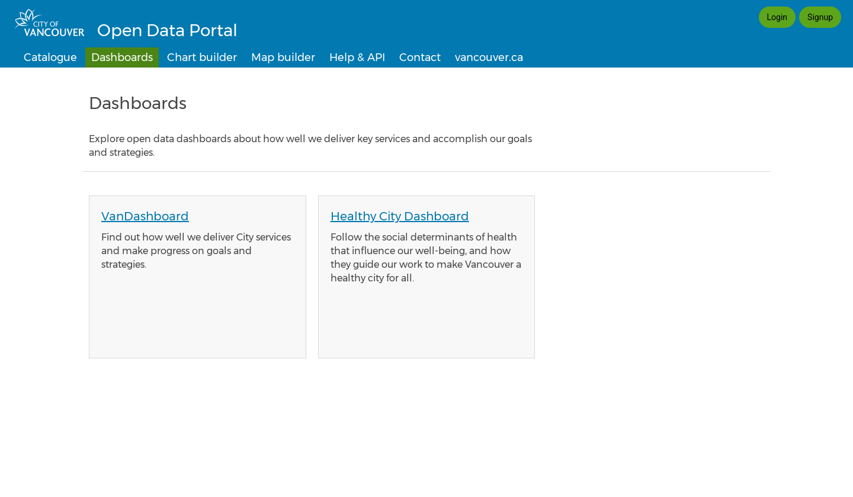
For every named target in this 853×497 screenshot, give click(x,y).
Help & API (357, 57)
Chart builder (202, 57)
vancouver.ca (489, 57)
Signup (820, 17)
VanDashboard (145, 216)
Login (777, 17)
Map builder (283, 57)
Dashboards (122, 57)
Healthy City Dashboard (400, 216)
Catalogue (50, 57)
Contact (420, 57)
